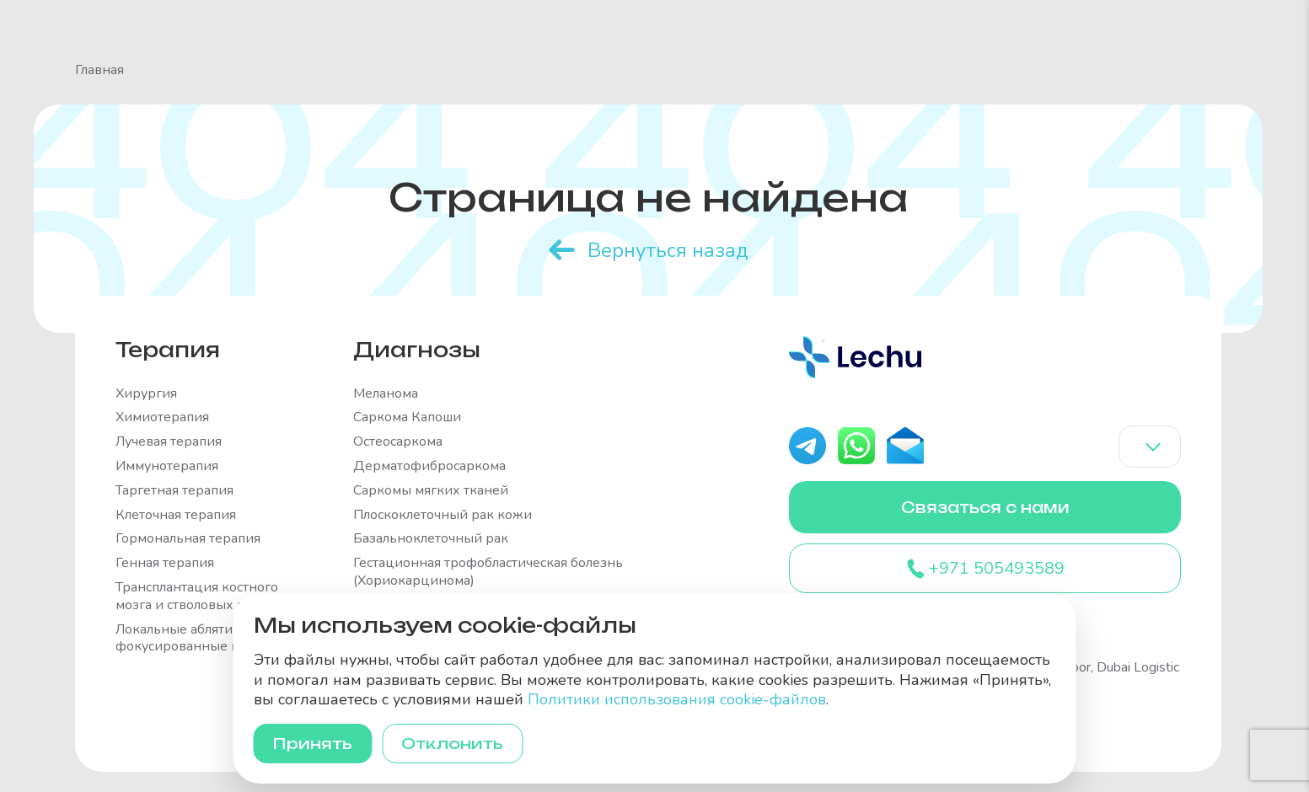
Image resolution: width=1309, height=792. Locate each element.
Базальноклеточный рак (430, 539)
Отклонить (456, 743)
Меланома (385, 393)
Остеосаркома (398, 442)
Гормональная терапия (187, 539)
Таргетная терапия (174, 490)
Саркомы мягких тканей (430, 490)
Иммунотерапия (166, 465)
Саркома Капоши (407, 417)
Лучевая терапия (168, 442)
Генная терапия (164, 563)
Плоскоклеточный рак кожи (442, 514)
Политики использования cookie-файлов (677, 699)
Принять (314, 743)
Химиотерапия (162, 417)
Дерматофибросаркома (429, 465)
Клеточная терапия (175, 514)
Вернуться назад (667, 249)
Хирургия (146, 393)
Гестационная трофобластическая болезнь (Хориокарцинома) (488, 572)
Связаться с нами (985, 507)
